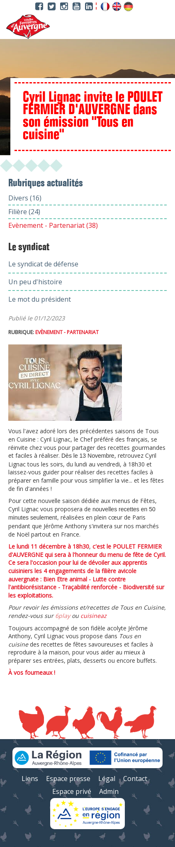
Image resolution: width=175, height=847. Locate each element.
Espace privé (71, 791)
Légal (106, 778)
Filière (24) (24, 211)
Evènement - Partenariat (67, 332)
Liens (30, 778)
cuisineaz (93, 616)
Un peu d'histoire (35, 281)
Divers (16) (24, 198)
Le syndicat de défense (43, 264)
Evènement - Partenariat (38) (53, 225)
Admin (109, 791)
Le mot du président (39, 299)
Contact (135, 778)
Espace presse (68, 778)
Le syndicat (28, 247)
